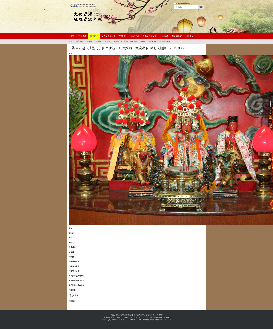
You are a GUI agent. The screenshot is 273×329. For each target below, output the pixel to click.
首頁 (73, 36)
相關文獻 (72, 290)
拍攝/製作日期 (74, 271)
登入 (170, 10)
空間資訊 (123, 36)
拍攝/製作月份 (74, 266)
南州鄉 (98, 41)
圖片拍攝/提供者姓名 (76, 276)
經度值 (71, 252)
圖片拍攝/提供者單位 (76, 280)
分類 (70, 228)
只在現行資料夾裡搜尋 (183, 3)
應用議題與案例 (149, 36)
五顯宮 (107, 41)
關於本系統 (177, 36)
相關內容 (72, 301)
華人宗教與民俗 (108, 36)
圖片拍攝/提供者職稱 (76, 285)
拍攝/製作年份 (74, 261)
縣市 (70, 238)
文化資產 (82, 36)
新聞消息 (189, 36)
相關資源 (164, 36)
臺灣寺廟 (94, 36)
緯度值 (71, 257)
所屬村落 (72, 247)
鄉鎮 (70, 242)
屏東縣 (89, 41)
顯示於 (71, 233)
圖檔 (70, 54)
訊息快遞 (135, 36)
